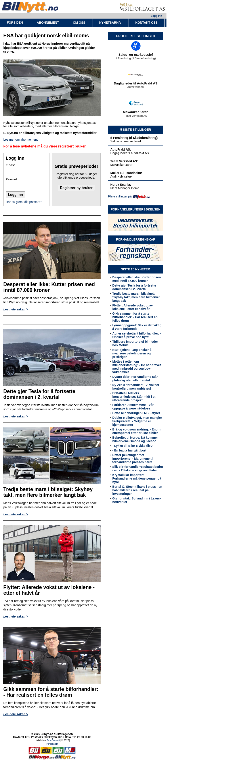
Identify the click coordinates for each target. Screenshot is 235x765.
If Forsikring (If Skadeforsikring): (134, 138)
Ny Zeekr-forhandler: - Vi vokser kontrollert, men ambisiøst (135, 386)
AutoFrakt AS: (120, 149)
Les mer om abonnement (20, 139)
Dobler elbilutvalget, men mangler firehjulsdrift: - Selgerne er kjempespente (137, 421)
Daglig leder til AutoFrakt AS (136, 84)
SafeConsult (53, 740)
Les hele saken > (15, 309)
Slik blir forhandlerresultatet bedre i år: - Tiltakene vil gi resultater (137, 468)
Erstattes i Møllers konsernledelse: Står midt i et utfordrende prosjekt (133, 396)
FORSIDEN (15, 22)
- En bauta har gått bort (129, 450)
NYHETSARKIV (110, 22)
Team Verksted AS (135, 117)
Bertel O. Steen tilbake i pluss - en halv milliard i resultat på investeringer (137, 490)
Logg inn (156, 15)
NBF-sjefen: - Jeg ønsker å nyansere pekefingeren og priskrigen (131, 353)
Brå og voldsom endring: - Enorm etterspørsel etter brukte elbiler (136, 431)
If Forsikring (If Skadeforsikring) (135, 59)
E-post (10, 165)
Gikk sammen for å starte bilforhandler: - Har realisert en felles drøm (135, 317)
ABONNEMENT (48, 22)
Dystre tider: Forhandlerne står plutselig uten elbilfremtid (135, 378)
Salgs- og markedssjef (135, 55)
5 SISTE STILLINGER (135, 129)
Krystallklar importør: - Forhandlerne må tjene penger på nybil (136, 478)
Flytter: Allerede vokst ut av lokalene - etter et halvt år (132, 307)
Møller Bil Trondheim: (126, 173)
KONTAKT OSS (146, 22)
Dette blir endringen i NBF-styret (136, 413)
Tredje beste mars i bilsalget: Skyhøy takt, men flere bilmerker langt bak (136, 297)
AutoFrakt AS (135, 88)
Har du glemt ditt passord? (24, 202)
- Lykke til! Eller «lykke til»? (132, 446)
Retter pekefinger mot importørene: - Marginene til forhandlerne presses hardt (132, 458)
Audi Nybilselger (121, 176)
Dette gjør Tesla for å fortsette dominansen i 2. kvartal (134, 287)
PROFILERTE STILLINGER (135, 36)
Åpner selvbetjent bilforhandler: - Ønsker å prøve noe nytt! (136, 335)
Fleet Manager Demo (124, 188)
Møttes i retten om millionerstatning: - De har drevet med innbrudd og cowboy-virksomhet (136, 367)
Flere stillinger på (120, 196)
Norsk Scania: (120, 184)
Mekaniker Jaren (135, 113)
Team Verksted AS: (124, 161)
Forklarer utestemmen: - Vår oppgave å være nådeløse (133, 406)
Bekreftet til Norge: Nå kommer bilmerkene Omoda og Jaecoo (135, 439)
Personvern (52, 743)
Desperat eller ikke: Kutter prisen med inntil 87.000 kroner (136, 279)
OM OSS (79, 22)
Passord (11, 179)
